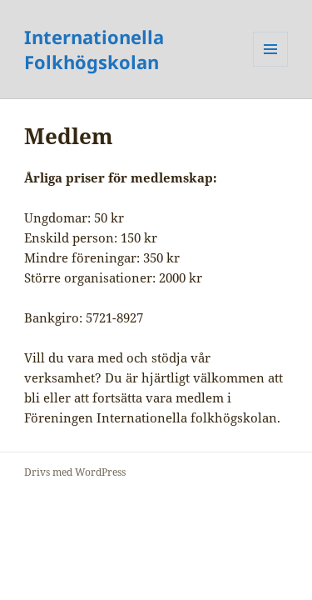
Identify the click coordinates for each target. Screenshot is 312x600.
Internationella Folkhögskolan (94, 49)
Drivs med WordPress (75, 472)
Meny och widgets (271, 66)
